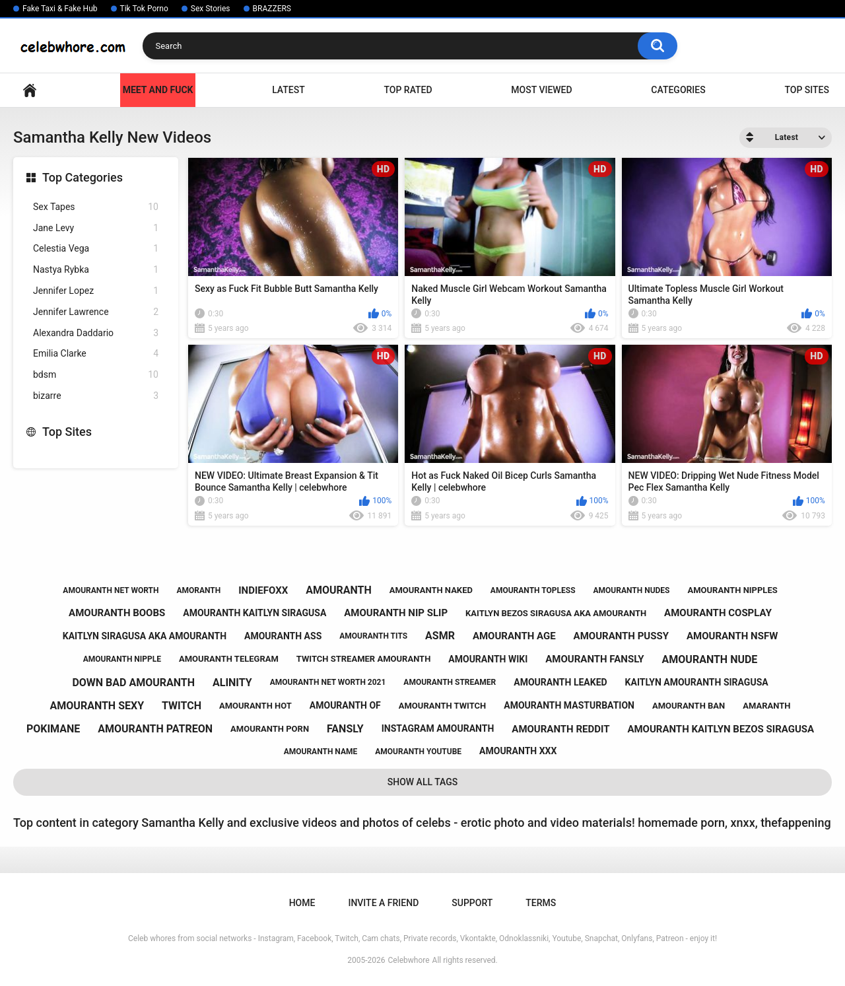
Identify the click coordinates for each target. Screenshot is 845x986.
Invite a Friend (383, 903)
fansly (345, 728)
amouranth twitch (443, 706)
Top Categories (82, 177)
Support (472, 903)
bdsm (95, 374)
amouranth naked (431, 590)
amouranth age (514, 636)
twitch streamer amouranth (363, 659)
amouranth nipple (122, 659)
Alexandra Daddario (95, 333)
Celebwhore (409, 960)
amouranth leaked (560, 682)
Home (29, 90)
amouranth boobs (117, 613)
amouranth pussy (621, 636)
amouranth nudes (631, 590)
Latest (288, 90)
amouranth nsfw (732, 636)
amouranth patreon (155, 728)
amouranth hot (255, 706)
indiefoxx (263, 590)
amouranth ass (282, 636)
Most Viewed (541, 90)
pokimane (53, 728)
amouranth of (345, 705)
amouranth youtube (418, 751)
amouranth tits (373, 636)
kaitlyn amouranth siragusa (696, 682)
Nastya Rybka (95, 269)
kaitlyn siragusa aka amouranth (144, 636)
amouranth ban (688, 706)
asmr (440, 635)
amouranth (339, 590)
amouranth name (321, 751)
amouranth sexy (97, 705)
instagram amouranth (438, 728)
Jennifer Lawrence (95, 312)
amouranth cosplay (718, 613)
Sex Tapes (95, 207)
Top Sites (806, 90)
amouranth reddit (560, 729)
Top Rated (408, 90)
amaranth (766, 706)
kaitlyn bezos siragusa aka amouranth (555, 613)
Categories (678, 90)
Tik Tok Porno (144, 8)
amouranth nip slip (396, 613)
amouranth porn (269, 729)
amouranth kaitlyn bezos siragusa (720, 729)
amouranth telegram (229, 659)
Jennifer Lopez (95, 291)
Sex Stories (210, 8)
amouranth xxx (518, 751)
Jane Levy (95, 228)
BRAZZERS (272, 8)
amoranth (198, 590)
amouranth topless (533, 590)
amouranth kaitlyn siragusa (254, 613)
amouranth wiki (487, 659)
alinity (232, 682)
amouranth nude (710, 659)
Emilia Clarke (95, 353)
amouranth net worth (110, 590)
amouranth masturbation (569, 705)
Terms (540, 903)
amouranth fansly (594, 659)
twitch (181, 705)
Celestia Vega (95, 248)
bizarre (95, 396)
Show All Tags (423, 782)
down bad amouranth (133, 682)
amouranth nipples (732, 590)
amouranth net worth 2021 (328, 682)
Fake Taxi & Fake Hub (60, 8)
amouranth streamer (449, 682)
